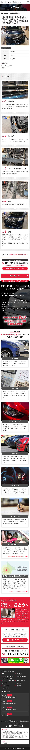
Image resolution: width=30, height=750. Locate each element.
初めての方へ (20, 673)
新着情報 (19, 685)
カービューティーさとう (12, 748)
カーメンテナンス (21, 680)
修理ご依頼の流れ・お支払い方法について (17, 556)
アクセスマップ (6, 685)
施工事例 (4, 683)
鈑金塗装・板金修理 (21, 676)
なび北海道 (4, 743)
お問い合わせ (5, 688)
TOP (3, 673)
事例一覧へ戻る (15, 276)
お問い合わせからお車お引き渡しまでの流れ (8, 677)
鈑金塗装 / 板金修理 (5, 48)
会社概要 (19, 683)
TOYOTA (13, 51)
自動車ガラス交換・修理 (8, 680)
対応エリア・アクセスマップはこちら (18, 591)
